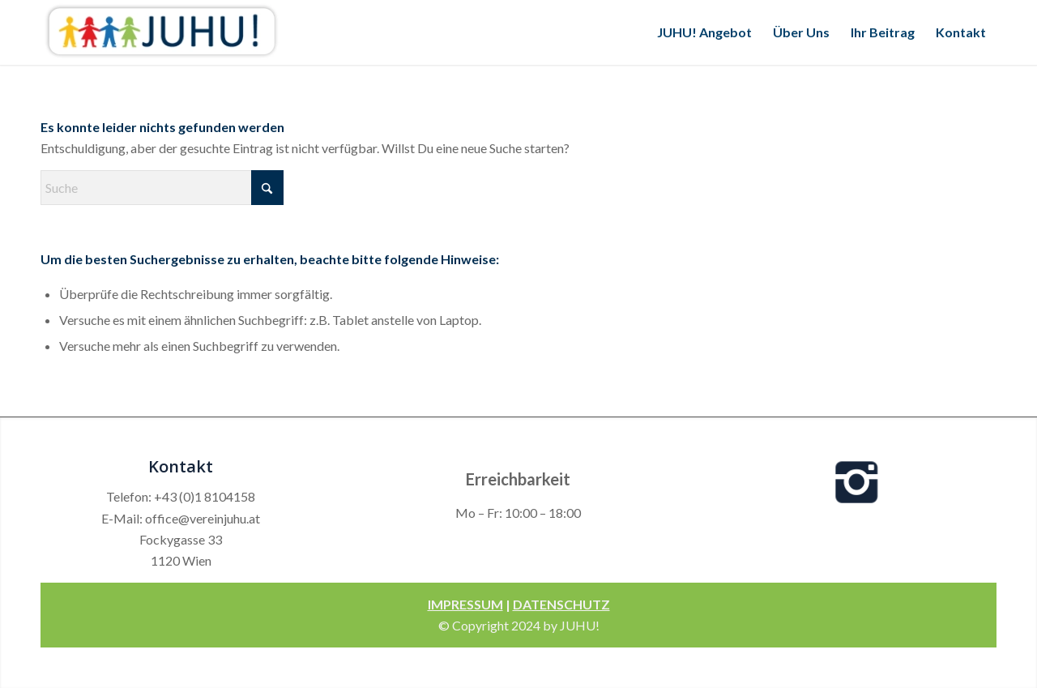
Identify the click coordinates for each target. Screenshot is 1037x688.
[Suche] (162, 187)
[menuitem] (704, 32)
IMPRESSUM (465, 604)
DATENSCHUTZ (561, 604)
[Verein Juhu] (162, 32)
